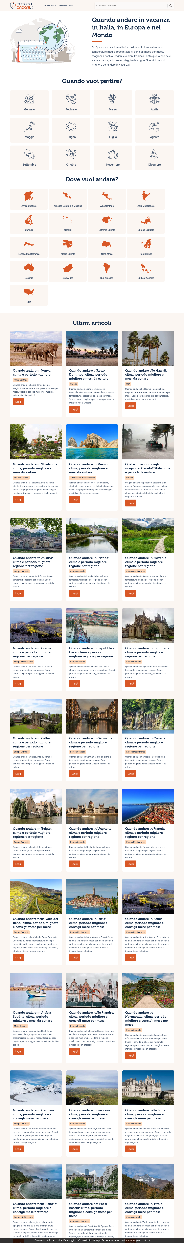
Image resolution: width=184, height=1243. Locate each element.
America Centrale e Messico (82, 437)
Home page (50, 5)
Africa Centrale (20, 340)
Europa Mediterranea (135, 531)
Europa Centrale (21, 531)
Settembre (78, 130)
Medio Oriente (20, 986)
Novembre (134, 130)
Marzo (78, 102)
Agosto (50, 130)
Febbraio (50, 102)
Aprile (106, 102)
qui (98, 1240)
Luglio (22, 130)
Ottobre (106, 130)
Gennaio (22, 102)
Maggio (134, 102)
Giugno (162, 102)
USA (128, 344)
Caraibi (73, 344)
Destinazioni (66, 5)
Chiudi (147, 1240)
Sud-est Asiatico (21, 437)
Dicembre (162, 130)
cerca (170, 5)
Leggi (18, 361)
